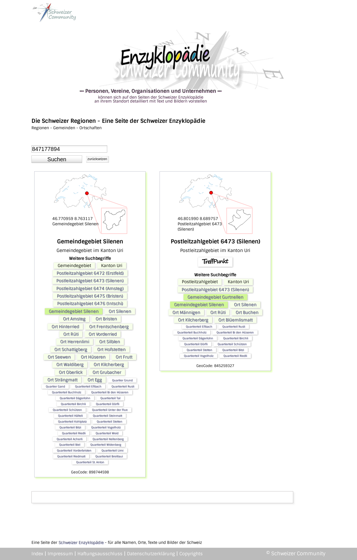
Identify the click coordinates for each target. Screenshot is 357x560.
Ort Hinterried (65, 326)
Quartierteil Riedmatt (71, 456)
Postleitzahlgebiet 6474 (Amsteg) (90, 288)
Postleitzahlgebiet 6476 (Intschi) (90, 303)
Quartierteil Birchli (73, 404)
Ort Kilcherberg (109, 364)
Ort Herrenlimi (74, 341)
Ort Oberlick (70, 372)
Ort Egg (94, 380)
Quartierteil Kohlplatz (72, 421)
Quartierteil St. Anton (90, 462)
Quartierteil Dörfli (107, 404)
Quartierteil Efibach (88, 386)
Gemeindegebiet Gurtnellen (215, 297)
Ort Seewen (59, 357)
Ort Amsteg (74, 319)
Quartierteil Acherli (69, 439)
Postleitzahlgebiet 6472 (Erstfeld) (90, 273)
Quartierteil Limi (112, 450)
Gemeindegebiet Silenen (74, 311)
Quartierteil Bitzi (70, 427)
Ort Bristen (106, 319)
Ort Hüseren (93, 357)
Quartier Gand (55, 386)
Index (37, 554)
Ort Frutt (124, 357)
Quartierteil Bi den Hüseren (109, 392)
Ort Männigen (186, 312)
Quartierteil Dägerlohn (75, 398)
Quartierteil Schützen (67, 410)
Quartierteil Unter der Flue (110, 410)
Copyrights (191, 554)
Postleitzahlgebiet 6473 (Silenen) (90, 280)
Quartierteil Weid (107, 433)
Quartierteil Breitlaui (109, 456)
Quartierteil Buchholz (66, 392)
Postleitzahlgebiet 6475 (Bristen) (90, 296)
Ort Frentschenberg (109, 326)
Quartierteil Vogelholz (106, 427)
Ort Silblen (109, 341)
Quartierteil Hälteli (70, 415)
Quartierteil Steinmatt (107, 415)
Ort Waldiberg (70, 364)
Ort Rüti (71, 334)
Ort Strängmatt (62, 380)
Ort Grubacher (106, 372)
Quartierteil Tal (110, 398)
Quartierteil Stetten (109, 421)
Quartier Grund (122, 380)
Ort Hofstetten (111, 349)
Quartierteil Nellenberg (108, 439)
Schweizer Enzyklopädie (81, 542)
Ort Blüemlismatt (235, 320)
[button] (57, 159)
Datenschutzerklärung (151, 554)
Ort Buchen (247, 312)
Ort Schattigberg (70, 349)
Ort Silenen (120, 311)
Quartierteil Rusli (122, 386)
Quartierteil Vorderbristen (74, 450)
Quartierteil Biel (69, 444)
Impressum (60, 554)
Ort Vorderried (103, 334)
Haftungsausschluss (100, 554)
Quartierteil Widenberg (105, 444)
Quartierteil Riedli (73, 433)
